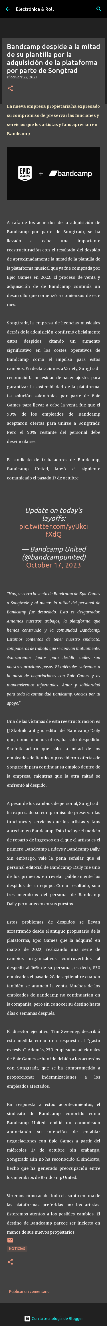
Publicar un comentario (29, 1291)
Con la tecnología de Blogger (53, 1318)
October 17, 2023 (53, 565)
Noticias (17, 1248)
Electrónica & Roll (35, 9)
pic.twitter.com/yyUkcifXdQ (53, 530)
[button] (10, 89)
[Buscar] (99, 9)
